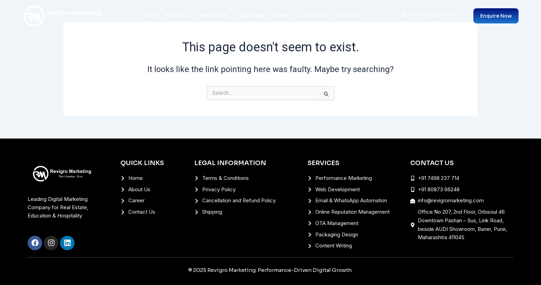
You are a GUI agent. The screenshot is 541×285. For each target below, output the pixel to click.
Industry (250, 15)
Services (212, 15)
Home (148, 15)
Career (282, 15)
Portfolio (350, 15)
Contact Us (314, 15)
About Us (177, 15)
